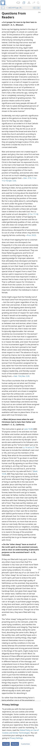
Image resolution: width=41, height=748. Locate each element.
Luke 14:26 (28, 429)
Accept (6, 744)
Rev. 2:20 (25, 376)
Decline (15, 744)
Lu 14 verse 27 (28, 447)
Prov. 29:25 (31, 235)
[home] (3, 2)
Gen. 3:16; (28, 178)
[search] (38, 3)
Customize (25, 744)
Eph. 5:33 (12, 181)
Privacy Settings (16, 738)
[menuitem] (3, 2)
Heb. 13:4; (18, 376)
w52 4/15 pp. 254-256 (15, 7)
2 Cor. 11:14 (33, 214)
